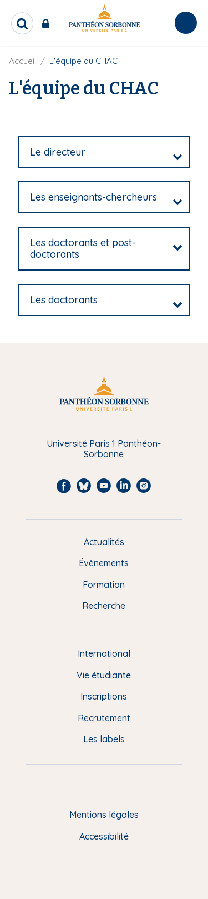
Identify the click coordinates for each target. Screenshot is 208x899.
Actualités (104, 542)
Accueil (22, 61)
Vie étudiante (104, 675)
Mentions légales (104, 815)
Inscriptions (103, 696)
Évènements (104, 563)
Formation (104, 585)
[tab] (104, 152)
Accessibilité (104, 836)
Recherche (103, 606)
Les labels (104, 739)
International (104, 653)
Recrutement (104, 718)
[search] (22, 23)
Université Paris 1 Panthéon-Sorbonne (104, 448)
